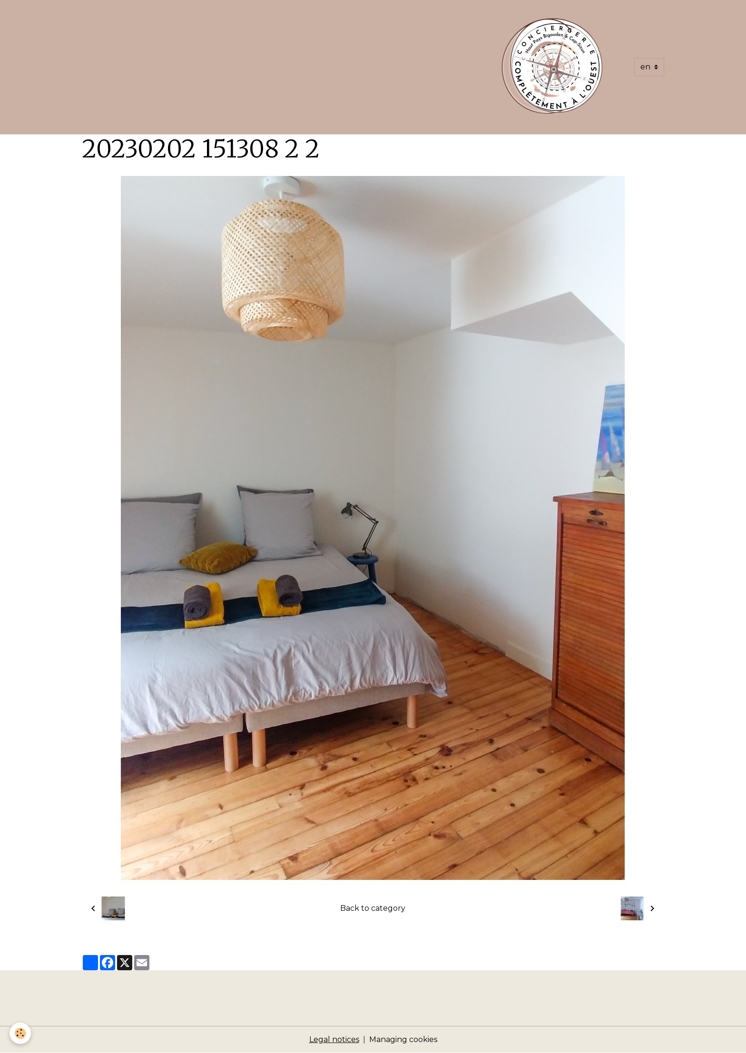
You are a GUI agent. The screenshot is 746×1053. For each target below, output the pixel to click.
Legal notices (334, 1039)
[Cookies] (20, 1033)
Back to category (372, 908)
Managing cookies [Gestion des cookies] (403, 1039)
